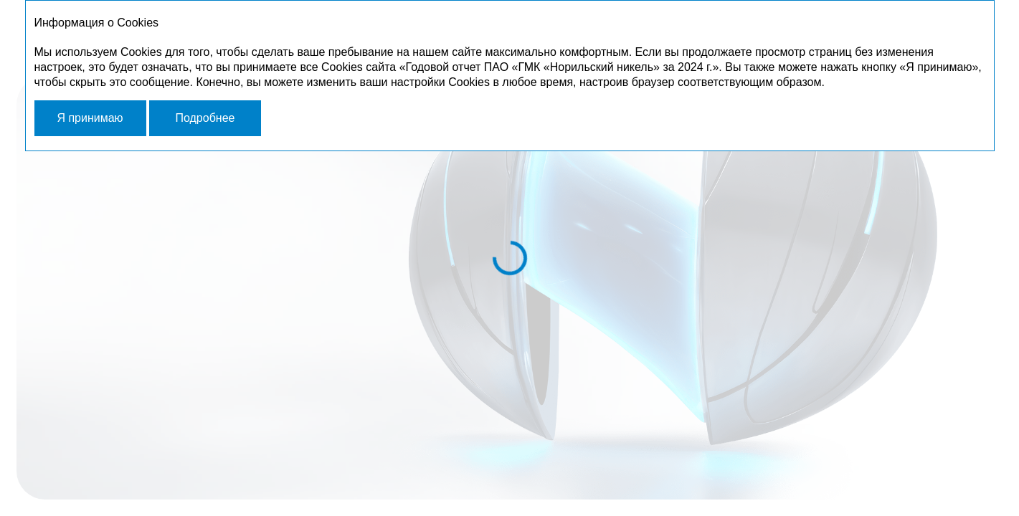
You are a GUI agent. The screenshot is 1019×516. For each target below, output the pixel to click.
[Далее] (888, 477)
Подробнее (204, 118)
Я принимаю (90, 118)
